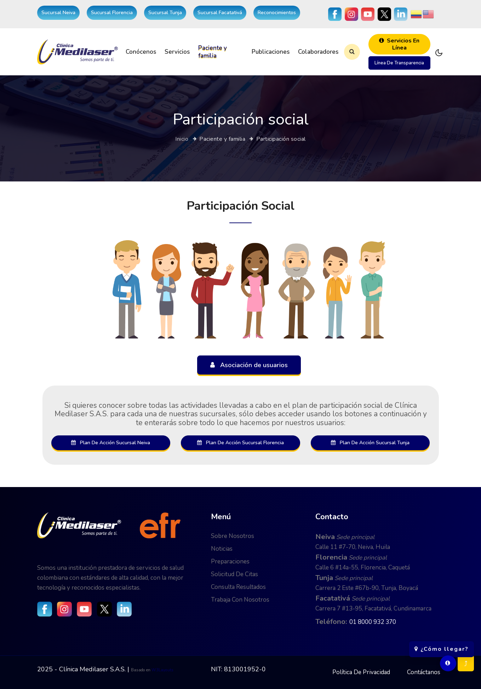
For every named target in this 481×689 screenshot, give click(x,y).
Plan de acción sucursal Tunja (370, 442)
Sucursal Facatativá (219, 12)
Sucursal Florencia (112, 12)
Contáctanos (423, 672)
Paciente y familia (212, 52)
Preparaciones (230, 561)
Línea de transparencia (399, 63)
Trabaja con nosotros (240, 600)
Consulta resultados (238, 587)
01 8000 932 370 (372, 622)
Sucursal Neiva (58, 12)
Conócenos (141, 52)
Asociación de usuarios (249, 365)
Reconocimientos (277, 12)
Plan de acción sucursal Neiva (110, 442)
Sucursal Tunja (165, 12)
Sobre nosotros (232, 536)
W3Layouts (162, 670)
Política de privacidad (361, 672)
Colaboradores (318, 52)
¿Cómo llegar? (441, 645)
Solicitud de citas (234, 574)
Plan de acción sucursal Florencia (240, 442)
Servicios (177, 52)
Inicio (181, 139)
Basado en (141, 670)
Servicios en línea (399, 44)
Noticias (222, 549)
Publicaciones (271, 52)
